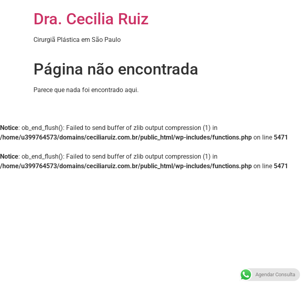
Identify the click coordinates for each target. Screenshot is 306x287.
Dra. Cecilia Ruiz (91, 19)
